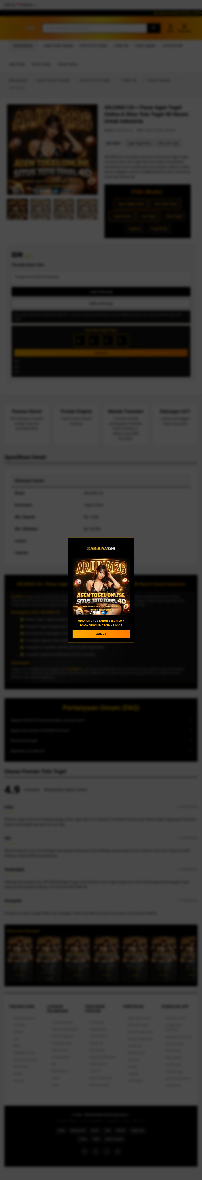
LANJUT (101, 634)
